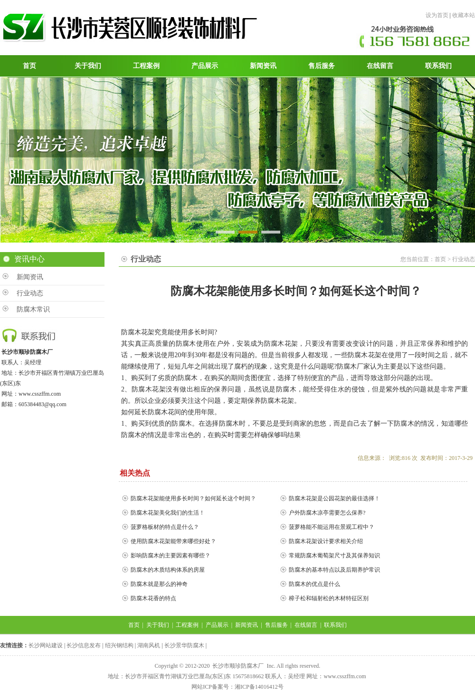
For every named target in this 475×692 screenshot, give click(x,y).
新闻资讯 (30, 277)
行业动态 (30, 293)
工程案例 (187, 625)
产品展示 (217, 625)
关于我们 (157, 625)
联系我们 (335, 625)
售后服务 (276, 625)
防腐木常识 (33, 309)
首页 (134, 625)
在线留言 (305, 625)
